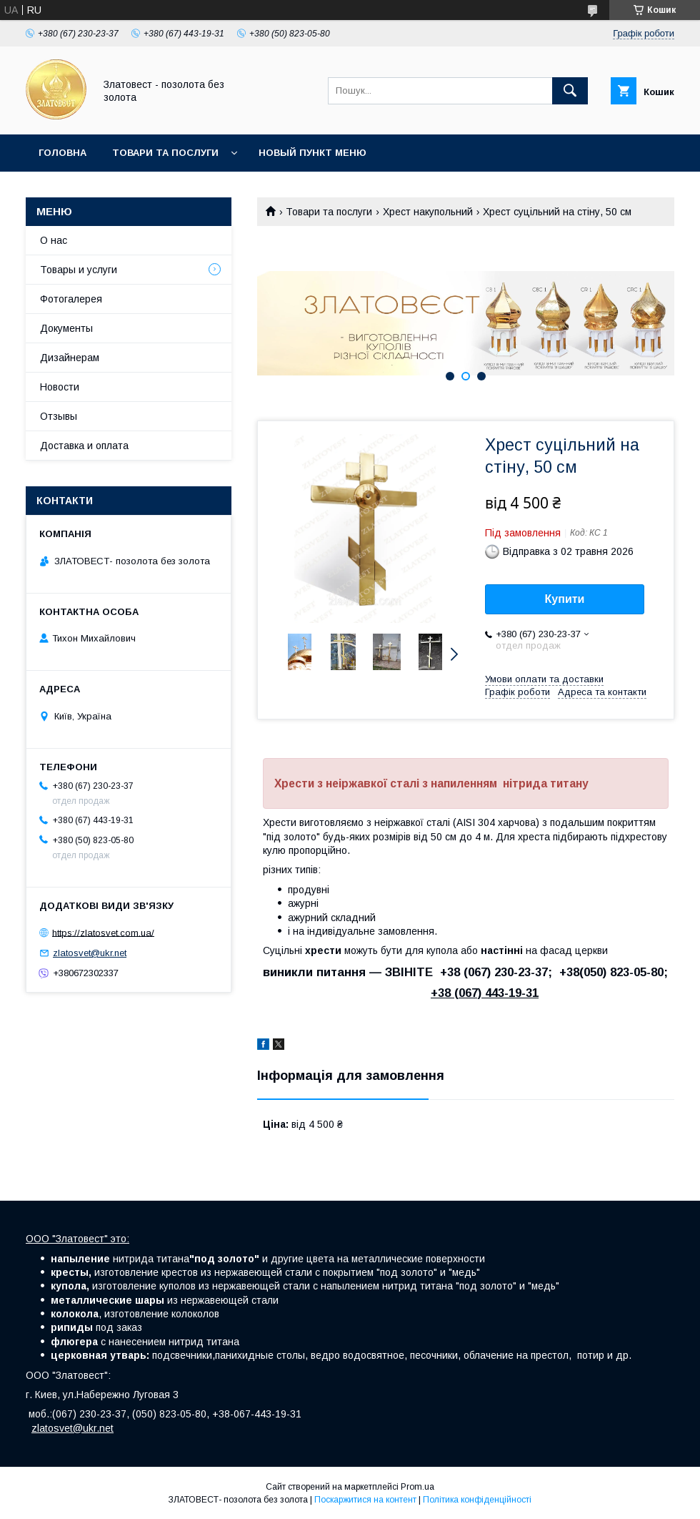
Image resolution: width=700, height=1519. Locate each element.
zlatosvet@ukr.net (89, 953)
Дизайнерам (69, 357)
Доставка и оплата (84, 445)
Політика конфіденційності (477, 1500)
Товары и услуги (78, 269)
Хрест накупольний (428, 211)
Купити (565, 599)
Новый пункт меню (312, 152)
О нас (53, 240)
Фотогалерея (71, 299)
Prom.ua (417, 1487)
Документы (66, 328)
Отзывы (58, 416)
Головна (62, 152)
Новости (59, 387)
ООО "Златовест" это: (77, 1238)
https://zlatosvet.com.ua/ (103, 932)
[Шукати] (570, 90)
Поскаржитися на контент (365, 1500)
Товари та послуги (165, 152)
